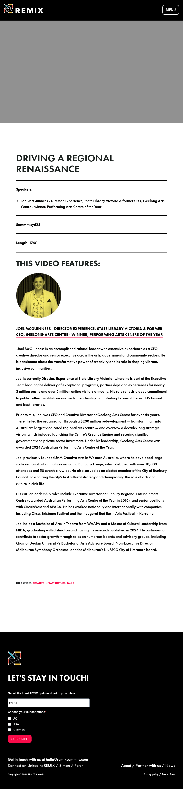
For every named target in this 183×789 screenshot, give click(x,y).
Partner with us (148, 764)
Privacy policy (150, 773)
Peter (78, 764)
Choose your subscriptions (26, 711)
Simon (64, 764)
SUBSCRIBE (19, 738)
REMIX (49, 764)
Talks (70, 582)
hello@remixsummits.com (67, 758)
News (170, 764)
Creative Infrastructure (49, 582)
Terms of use (168, 773)
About (126, 764)
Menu (171, 10)
